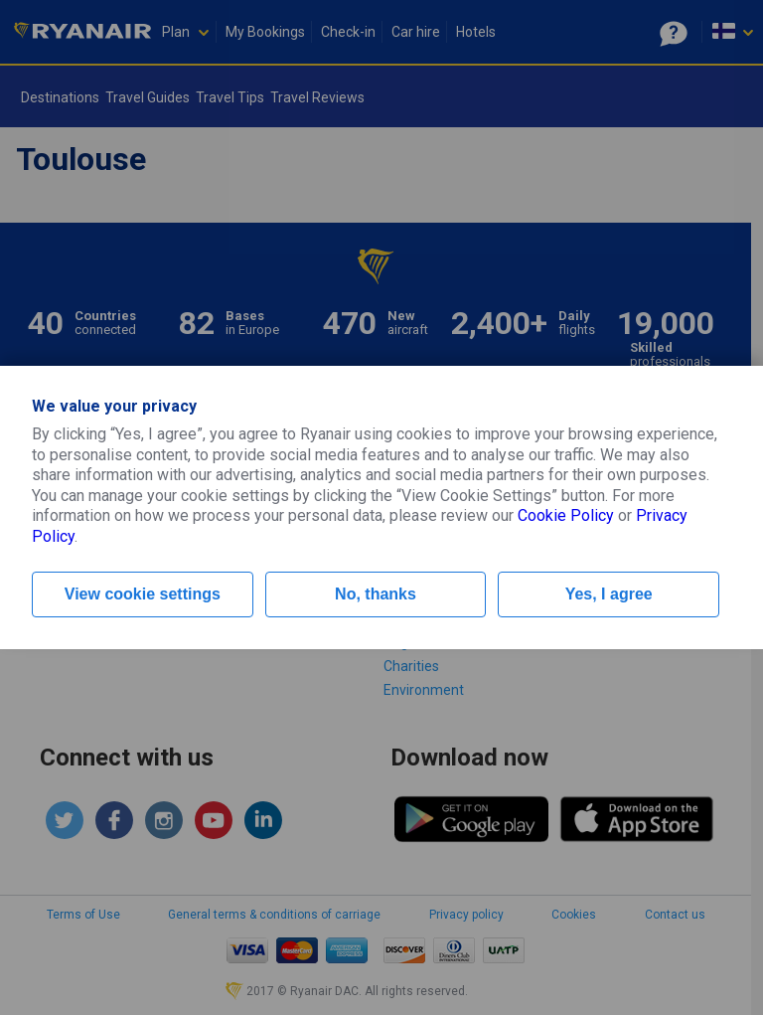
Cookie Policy (566, 515)
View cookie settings (143, 594)
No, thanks (375, 594)
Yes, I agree (609, 594)
